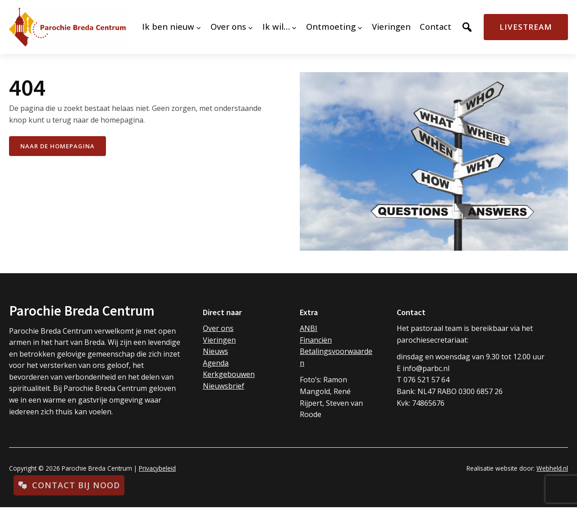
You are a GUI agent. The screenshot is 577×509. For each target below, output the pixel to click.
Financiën (316, 340)
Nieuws (215, 351)
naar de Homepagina (57, 146)
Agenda (216, 363)
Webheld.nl (552, 468)
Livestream (525, 27)
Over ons (218, 328)
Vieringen (219, 340)
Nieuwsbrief (223, 386)
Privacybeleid (157, 468)
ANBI (308, 328)
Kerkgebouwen (229, 374)
